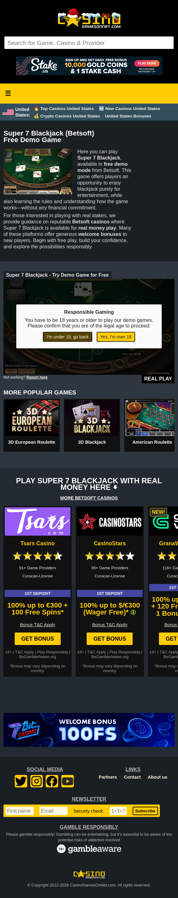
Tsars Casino (38, 543)
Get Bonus (37, 639)
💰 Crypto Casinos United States (67, 116)
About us (157, 777)
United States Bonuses (128, 116)
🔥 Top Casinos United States (64, 108)
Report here (37, 377)
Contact (132, 777)
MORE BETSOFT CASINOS (89, 497)
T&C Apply (24, 652)
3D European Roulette (31, 442)
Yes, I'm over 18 (115, 336)
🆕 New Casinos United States (129, 108)
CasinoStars (110, 543)
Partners (108, 777)
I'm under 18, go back (68, 336)
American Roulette (152, 442)
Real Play (158, 378)
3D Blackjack (92, 442)
